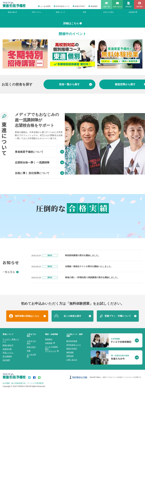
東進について (60, 12)
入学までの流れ (108, 12)
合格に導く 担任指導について (39, 220)
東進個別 (93, 6)
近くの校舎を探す (72, 465)
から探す (75, 131)
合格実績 (133, 12)
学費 (84, 12)
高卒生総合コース (61, 6)
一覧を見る (11, 420)
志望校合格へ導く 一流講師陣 (39, 210)
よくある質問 (44, 6)
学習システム (36, 12)
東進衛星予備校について (39, 199)
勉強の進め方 (12, 12)
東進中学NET (79, 6)
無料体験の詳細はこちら (27, 465)
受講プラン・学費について (118, 465)
